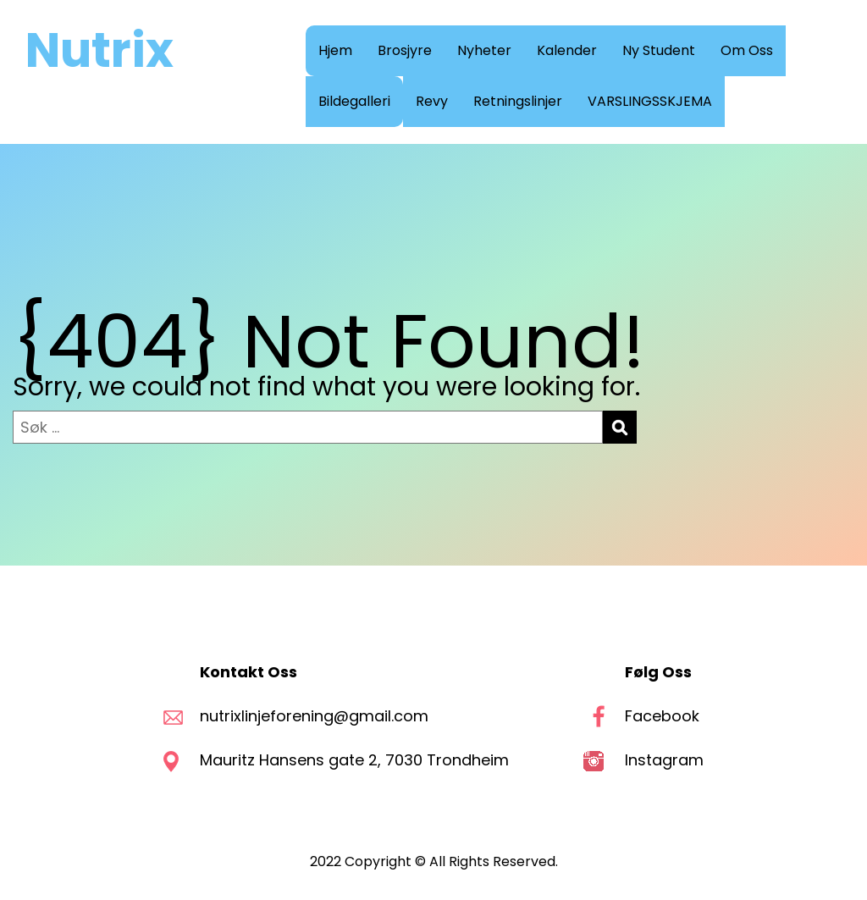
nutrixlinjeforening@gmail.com (314, 715)
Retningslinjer (517, 101)
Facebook (662, 715)
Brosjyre (405, 50)
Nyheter (484, 50)
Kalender (567, 50)
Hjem (335, 50)
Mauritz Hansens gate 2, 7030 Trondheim (356, 759)
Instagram (664, 759)
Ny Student (658, 50)
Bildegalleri (354, 101)
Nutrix (99, 51)
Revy (432, 101)
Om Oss (747, 50)
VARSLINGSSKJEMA (650, 101)
